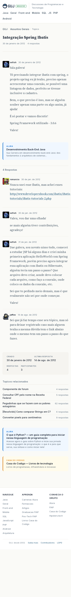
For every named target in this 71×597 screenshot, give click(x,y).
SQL (44, 12)
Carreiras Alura (30, 499)
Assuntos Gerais (19, 29)
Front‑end (24, 12)
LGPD (59, 543)
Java (5, 12)
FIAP (51, 507)
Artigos (25, 508)
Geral (13, 12)
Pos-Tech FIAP (29, 516)
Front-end (8, 508)
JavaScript (8, 520)
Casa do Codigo (57, 511)
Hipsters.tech (56, 515)
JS (49, 12)
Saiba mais (33, 543)
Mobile (36, 12)
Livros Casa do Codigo (29, 522)
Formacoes (27, 503)
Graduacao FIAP (30, 512)
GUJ (5, 29)
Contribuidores (48, 543)
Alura (52, 503)
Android (7, 18)
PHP (55, 12)
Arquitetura (8, 533)
